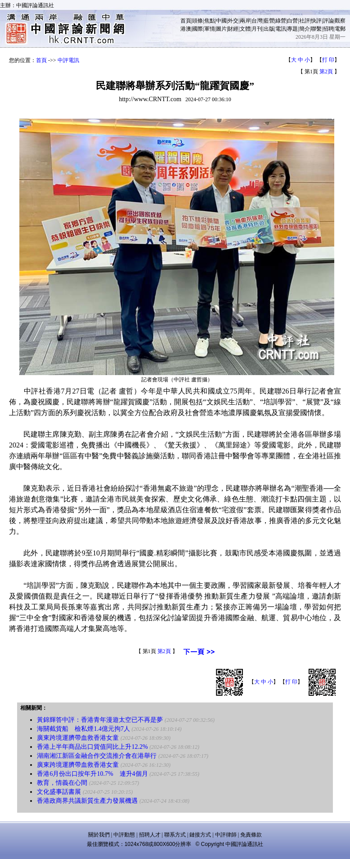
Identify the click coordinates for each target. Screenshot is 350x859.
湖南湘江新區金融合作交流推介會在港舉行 (97, 755)
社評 (304, 21)
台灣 (256, 21)
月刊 (256, 29)
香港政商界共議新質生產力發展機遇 (87, 800)
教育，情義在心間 (62, 782)
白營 (292, 21)
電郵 (340, 29)
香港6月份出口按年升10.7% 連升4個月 (92, 773)
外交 (233, 21)
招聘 (328, 29)
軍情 (209, 29)
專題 (292, 29)
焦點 (209, 21)
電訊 (280, 29)
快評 (316, 21)
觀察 (340, 21)
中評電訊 (68, 60)
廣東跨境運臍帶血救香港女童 (78, 737)
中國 (221, 21)
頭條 (197, 21)
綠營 (280, 21)
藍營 (269, 21)
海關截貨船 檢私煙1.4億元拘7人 (83, 728)
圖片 (221, 29)
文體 (245, 29)
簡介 (304, 29)
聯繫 (316, 29)
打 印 (328, 60)
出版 (269, 29)
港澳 (185, 29)
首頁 (185, 21)
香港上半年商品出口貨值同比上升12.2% (92, 746)
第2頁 (326, 71)
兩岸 (245, 21)
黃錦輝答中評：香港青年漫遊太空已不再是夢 (100, 719)
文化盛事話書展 (59, 791)
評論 (328, 21)
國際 (197, 29)
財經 (233, 29)
